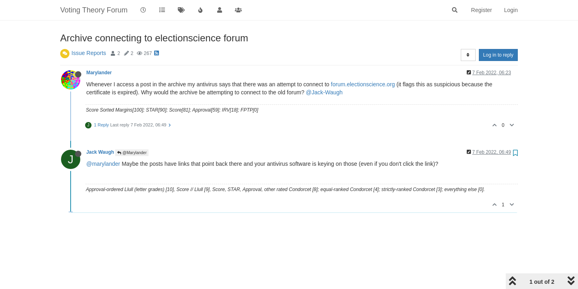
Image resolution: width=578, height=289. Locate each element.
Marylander (99, 72)
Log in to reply (498, 55)
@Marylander (132, 153)
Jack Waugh (100, 152)
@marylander (103, 164)
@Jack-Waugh (324, 92)
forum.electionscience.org (363, 84)
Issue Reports (88, 53)
